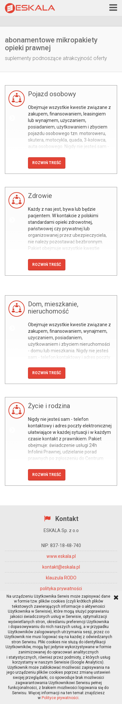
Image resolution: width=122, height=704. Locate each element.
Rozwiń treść (46, 163)
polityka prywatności (61, 588)
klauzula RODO (61, 577)
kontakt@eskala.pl (61, 567)
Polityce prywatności (60, 698)
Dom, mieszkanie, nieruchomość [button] (53, 307)
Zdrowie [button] (40, 195)
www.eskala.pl (61, 556)
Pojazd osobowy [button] (52, 94)
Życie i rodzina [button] (49, 405)
